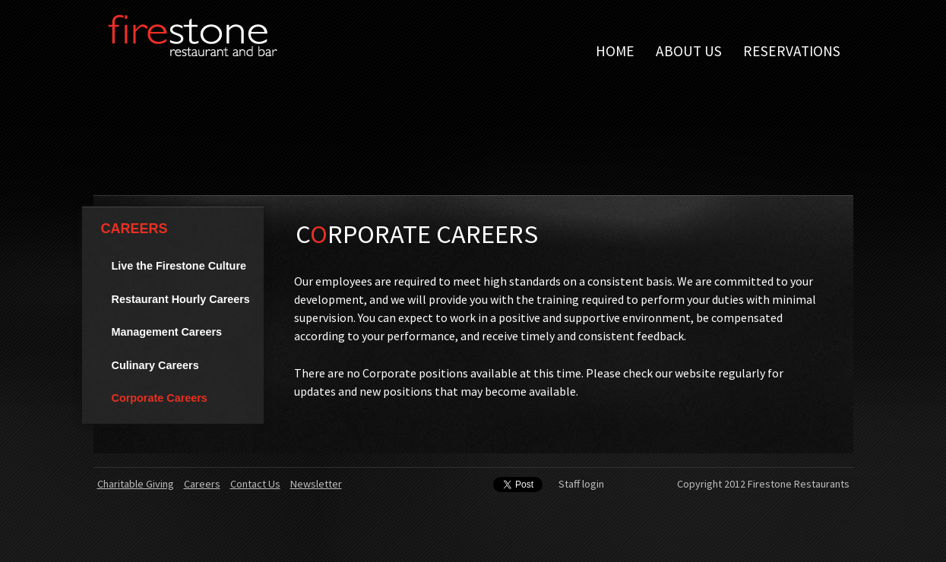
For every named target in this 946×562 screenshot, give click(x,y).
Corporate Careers (159, 398)
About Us (689, 51)
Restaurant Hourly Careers (181, 299)
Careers (134, 228)
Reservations (791, 51)
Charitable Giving (135, 484)
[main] (548, 320)
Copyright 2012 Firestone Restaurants (763, 484)
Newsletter (316, 484)
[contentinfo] (473, 514)
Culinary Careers (155, 365)
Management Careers (167, 332)
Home (615, 51)
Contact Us (255, 484)
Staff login (581, 484)
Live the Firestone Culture (179, 266)
